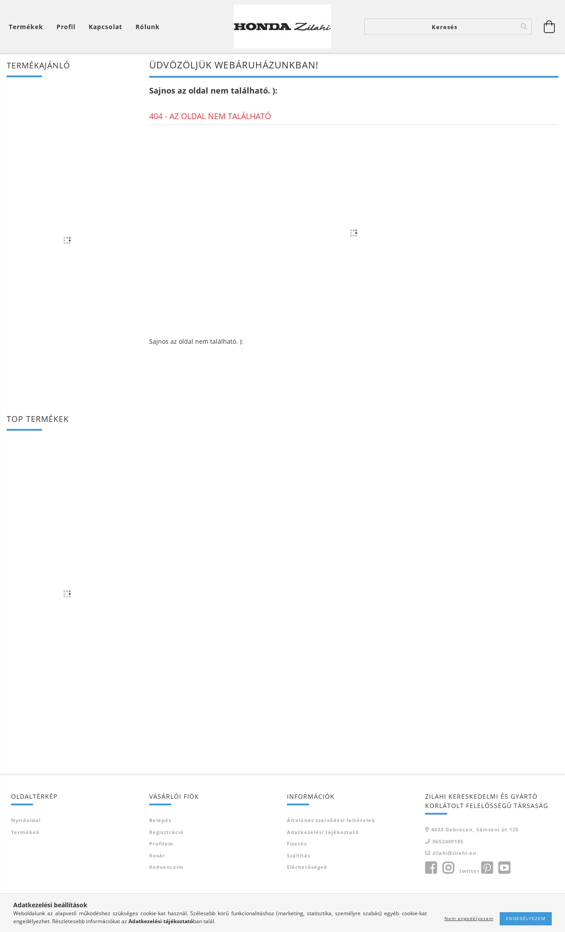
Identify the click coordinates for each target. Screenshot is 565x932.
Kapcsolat (105, 27)
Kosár (157, 855)
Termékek (25, 832)
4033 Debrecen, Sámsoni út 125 (475, 829)
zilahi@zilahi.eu (454, 852)
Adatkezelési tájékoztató (323, 832)
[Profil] (66, 27)
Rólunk (148, 27)
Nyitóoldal (26, 820)
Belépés (160, 820)
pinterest (487, 868)
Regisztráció (166, 832)
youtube (504, 868)
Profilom (161, 843)
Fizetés (297, 843)
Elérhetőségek (307, 867)
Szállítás (298, 855)
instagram (448, 868)
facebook (431, 868)
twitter (470, 870)
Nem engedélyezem (468, 918)
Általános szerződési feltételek (331, 820)
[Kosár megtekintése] (28, 27)
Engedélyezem (526, 918)
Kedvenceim (166, 867)
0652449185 (448, 841)
